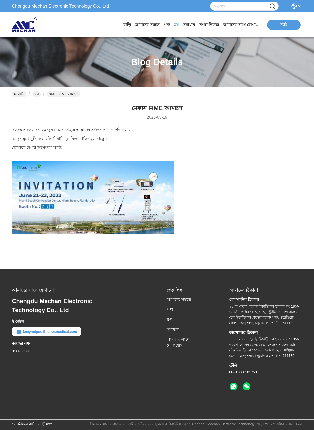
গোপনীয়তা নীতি (24, 424)
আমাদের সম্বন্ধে (147, 25)
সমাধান (189, 25)
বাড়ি (127, 25)
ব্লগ (176, 25)
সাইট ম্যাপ (45, 424)
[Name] (272, 6)
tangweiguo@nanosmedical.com (46, 331)
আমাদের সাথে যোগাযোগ (241, 25)
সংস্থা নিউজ (209, 25)
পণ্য (167, 25)
